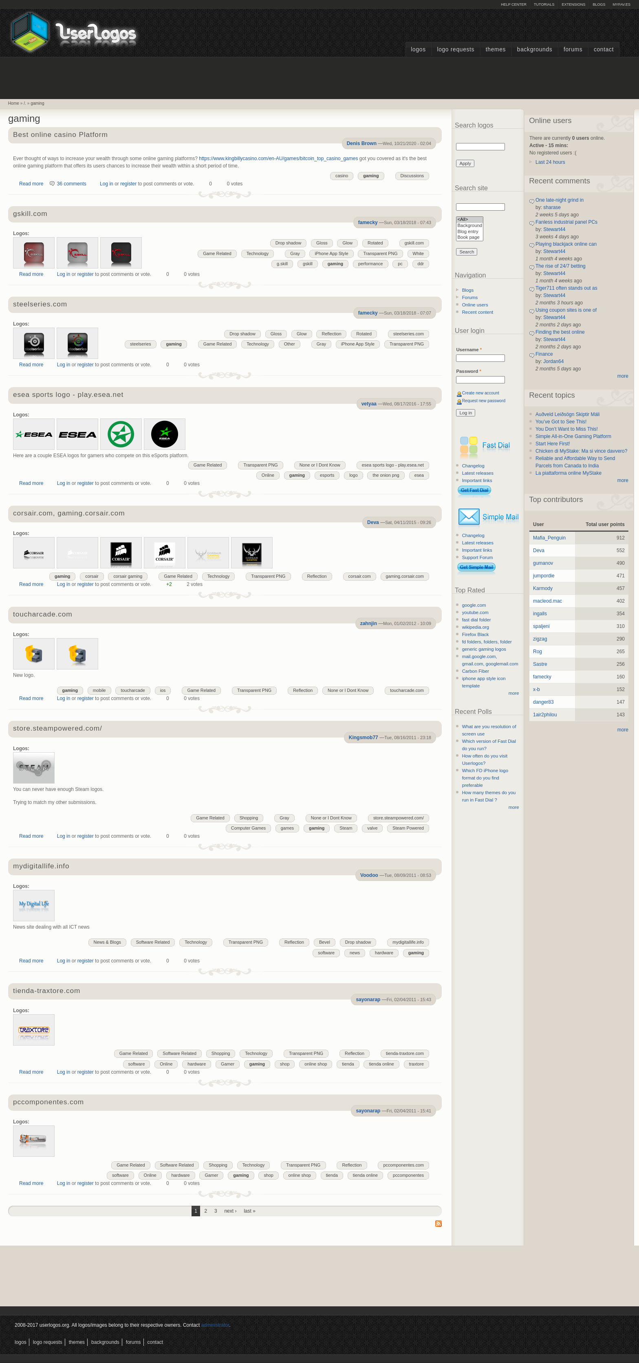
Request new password (484, 401)
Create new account (480, 393)
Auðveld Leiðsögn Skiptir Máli (567, 414)
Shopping (249, 817)
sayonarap (368, 999)
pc (400, 263)
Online (268, 475)
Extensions (573, 4)
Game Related (217, 253)
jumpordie (544, 576)
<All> (469, 220)
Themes (496, 49)
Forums (573, 49)
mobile (99, 690)
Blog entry (469, 232)
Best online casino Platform (60, 135)
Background (469, 226)
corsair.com (359, 576)
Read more (31, 184)
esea (419, 475)
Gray (295, 253)
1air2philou (545, 715)
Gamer (227, 1063)
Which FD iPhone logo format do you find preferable (485, 778)
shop (284, 1063)
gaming (37, 103)
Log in (106, 184)
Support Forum (477, 557)
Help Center (514, 4)
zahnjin (368, 623)
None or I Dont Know (320, 464)
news (355, 952)
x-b (536, 689)
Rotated (375, 242)
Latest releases (478, 473)
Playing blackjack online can (566, 244)
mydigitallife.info (41, 866)
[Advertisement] (319, 77)
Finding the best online (560, 332)
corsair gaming (127, 576)
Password (468, 371)
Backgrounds (535, 49)
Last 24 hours (550, 162)
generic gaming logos (484, 649)
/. (25, 103)
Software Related (153, 942)
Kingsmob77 (363, 737)
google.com (474, 605)
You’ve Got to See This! (560, 422)
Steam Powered (408, 828)
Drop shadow (288, 242)
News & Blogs (107, 942)
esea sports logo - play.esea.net (68, 395)
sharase (552, 207)
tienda (348, 1063)
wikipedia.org (475, 627)
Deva (373, 522)
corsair (91, 576)
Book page (469, 238)
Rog (537, 651)
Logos (418, 49)
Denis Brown (362, 143)
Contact (604, 49)
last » (250, 1211)
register (128, 184)
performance (370, 263)
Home (13, 103)
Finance (544, 354)
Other (289, 343)
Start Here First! (552, 444)
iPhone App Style (331, 253)
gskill (308, 263)
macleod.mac (547, 601)
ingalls (540, 614)
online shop (315, 1063)
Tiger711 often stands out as (566, 288)
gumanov (543, 563)
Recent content (478, 312)
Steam (345, 828)
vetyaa (369, 404)
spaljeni (541, 626)
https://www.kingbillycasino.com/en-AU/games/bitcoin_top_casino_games (278, 158)
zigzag (540, 639)
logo (353, 475)
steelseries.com (40, 304)
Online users (475, 304)
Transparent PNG (380, 253)
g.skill (282, 263)
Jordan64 (553, 361)
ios (163, 690)
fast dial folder (476, 619)
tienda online (381, 1063)
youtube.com (475, 612)
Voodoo (369, 875)
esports (327, 475)
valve (372, 828)
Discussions (412, 175)
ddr (421, 263)
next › (230, 1211)
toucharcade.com (42, 614)
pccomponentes (408, 1175)
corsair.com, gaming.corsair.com (69, 513)
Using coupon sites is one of (566, 310)
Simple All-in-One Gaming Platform (573, 436)
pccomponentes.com (48, 1102)
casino (341, 175)
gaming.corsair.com (405, 576)
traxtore (416, 1063)
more (514, 693)
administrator (215, 1325)
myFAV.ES (621, 4)
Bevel (324, 942)
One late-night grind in (559, 200)
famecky (368, 222)
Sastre (540, 664)
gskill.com (30, 214)
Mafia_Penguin (549, 538)
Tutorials (544, 4)
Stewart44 (554, 229)
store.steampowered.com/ (57, 728)
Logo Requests (455, 49)
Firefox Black (475, 634)
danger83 (543, 702)
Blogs (599, 4)
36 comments (71, 184)
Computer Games (248, 828)
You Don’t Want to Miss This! (566, 429)
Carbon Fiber (475, 671)
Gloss (322, 242)
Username (469, 349)
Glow (347, 242)
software (326, 952)
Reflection (331, 333)
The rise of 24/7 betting (560, 266)
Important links (477, 480)
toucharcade (133, 690)
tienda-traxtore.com (46, 991)
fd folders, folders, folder (487, 641)
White (418, 253)
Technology (258, 253)
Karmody (543, 588)
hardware (384, 952)
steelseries (140, 343)
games (287, 828)
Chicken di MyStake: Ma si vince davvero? (581, 451)
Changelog (473, 465)
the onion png (385, 475)
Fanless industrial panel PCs (566, 222)
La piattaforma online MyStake (568, 473)
